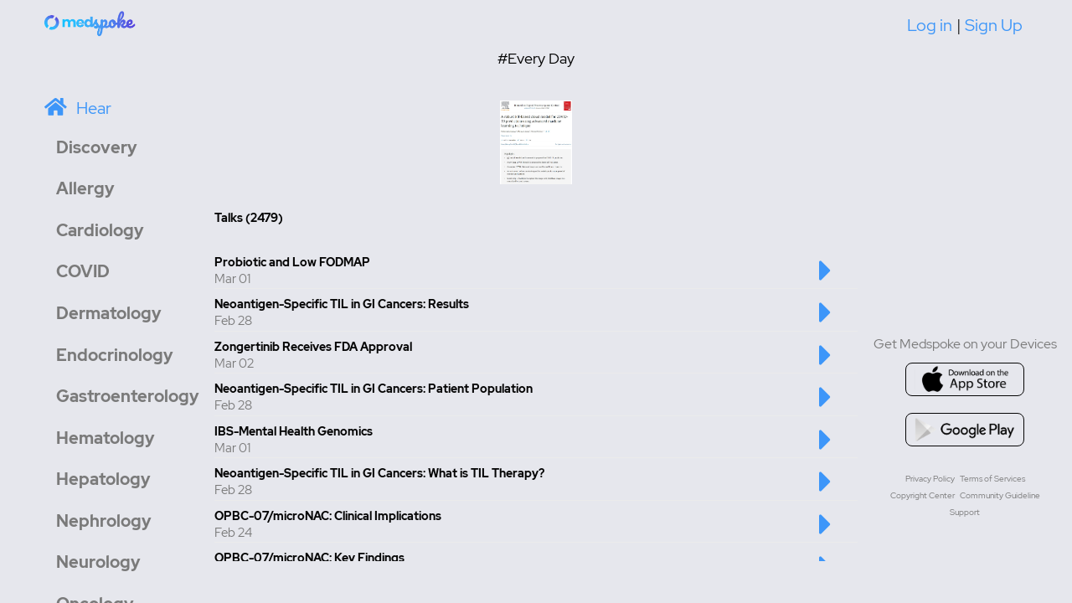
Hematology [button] (105, 438)
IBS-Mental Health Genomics (293, 431)
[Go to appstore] (964, 379)
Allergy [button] (85, 188)
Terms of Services (992, 478)
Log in (929, 25)
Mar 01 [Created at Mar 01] (232, 279)
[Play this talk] (825, 278)
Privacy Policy (930, 478)
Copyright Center (922, 495)
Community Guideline (1000, 495)
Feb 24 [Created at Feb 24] (233, 532)
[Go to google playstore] (964, 429)
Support (965, 512)
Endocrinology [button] (114, 355)
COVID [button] (83, 271)
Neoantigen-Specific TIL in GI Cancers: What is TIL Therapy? (379, 473)
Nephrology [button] (104, 521)
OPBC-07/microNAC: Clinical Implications (327, 515)
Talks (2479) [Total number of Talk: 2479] (248, 217)
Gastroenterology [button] (127, 396)
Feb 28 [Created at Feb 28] (233, 320)
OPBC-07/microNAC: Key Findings (309, 557)
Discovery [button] (96, 147)
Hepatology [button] (103, 479)
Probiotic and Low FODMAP (292, 262)
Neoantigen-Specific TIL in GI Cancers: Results (341, 304)
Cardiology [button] (100, 230)
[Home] (90, 22)
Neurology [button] (98, 562)
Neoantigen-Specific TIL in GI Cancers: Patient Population (373, 388)
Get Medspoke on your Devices (965, 344)
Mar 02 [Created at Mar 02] (234, 363)
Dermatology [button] (109, 313)
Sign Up (994, 25)
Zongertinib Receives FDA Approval (313, 346)
